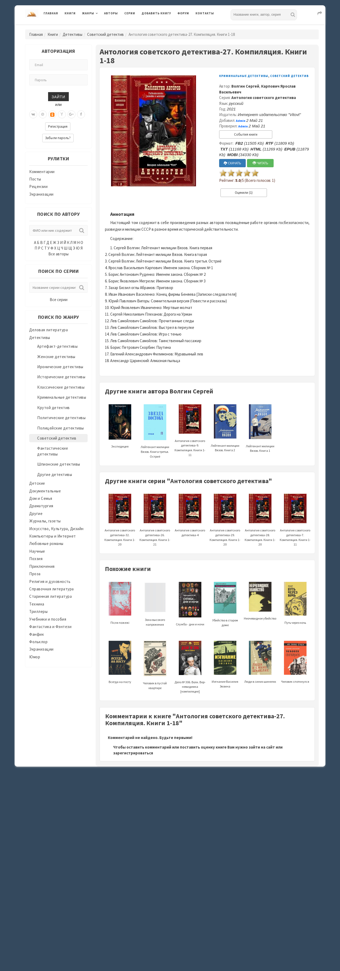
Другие (35, 513)
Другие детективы (54, 474)
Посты (35, 179)
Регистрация (57, 126)
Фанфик (36, 634)
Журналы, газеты (45, 520)
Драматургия (41, 505)
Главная (51, 13)
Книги (70, 13)
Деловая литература (48, 329)
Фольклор (38, 641)
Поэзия (35, 558)
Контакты (205, 13)
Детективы (72, 34)
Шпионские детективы (58, 464)
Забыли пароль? (58, 138)
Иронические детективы (60, 366)
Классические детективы (60, 387)
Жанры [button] (88, 13)
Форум (183, 13)
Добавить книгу (156, 13)
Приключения (42, 566)
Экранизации (41, 194)
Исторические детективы (61, 376)
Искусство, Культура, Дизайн (56, 528)
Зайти (58, 96)
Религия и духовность (49, 581)
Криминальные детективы (61, 397)
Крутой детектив (53, 407)
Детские (37, 483)
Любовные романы (46, 543)
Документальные (45, 490)
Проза (35, 573)
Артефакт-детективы (57, 346)
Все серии (58, 299)
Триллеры (38, 611)
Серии (129, 13)
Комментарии (42, 171)
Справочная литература (51, 588)
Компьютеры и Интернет (52, 536)
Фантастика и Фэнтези (50, 626)
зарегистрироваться (133, 752)
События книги (245, 134)
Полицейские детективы (60, 428)
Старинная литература (50, 596)
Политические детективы (61, 417)
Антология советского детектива (263, 97)
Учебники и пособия (47, 619)
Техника (36, 604)
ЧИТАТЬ (260, 163)
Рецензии (38, 186)
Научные (37, 551)
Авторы (111, 13)
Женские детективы (56, 356)
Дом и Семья (40, 498)
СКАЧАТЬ (232, 163)
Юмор (34, 656)
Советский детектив (105, 34)
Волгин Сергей (245, 86)
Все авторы (58, 253)
